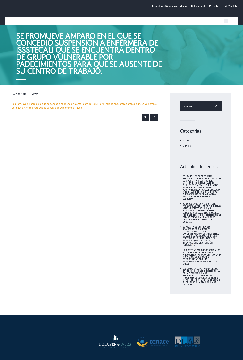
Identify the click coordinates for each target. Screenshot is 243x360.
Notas (35, 94)
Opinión (187, 145)
